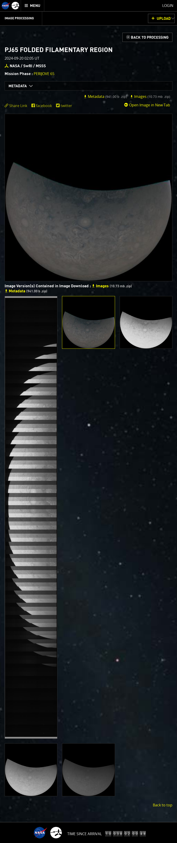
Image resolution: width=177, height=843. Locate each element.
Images (150, 96)
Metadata (18, 86)
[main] (88, 421)
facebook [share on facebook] (44, 105)
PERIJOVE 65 (44, 73)
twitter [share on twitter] (66, 105)
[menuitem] (32, 5)
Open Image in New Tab (147, 105)
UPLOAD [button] (164, 18)
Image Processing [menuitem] (19, 18)
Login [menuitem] (167, 5)
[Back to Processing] (147, 37)
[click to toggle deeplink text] (17, 105)
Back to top (162, 805)
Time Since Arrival (84, 834)
